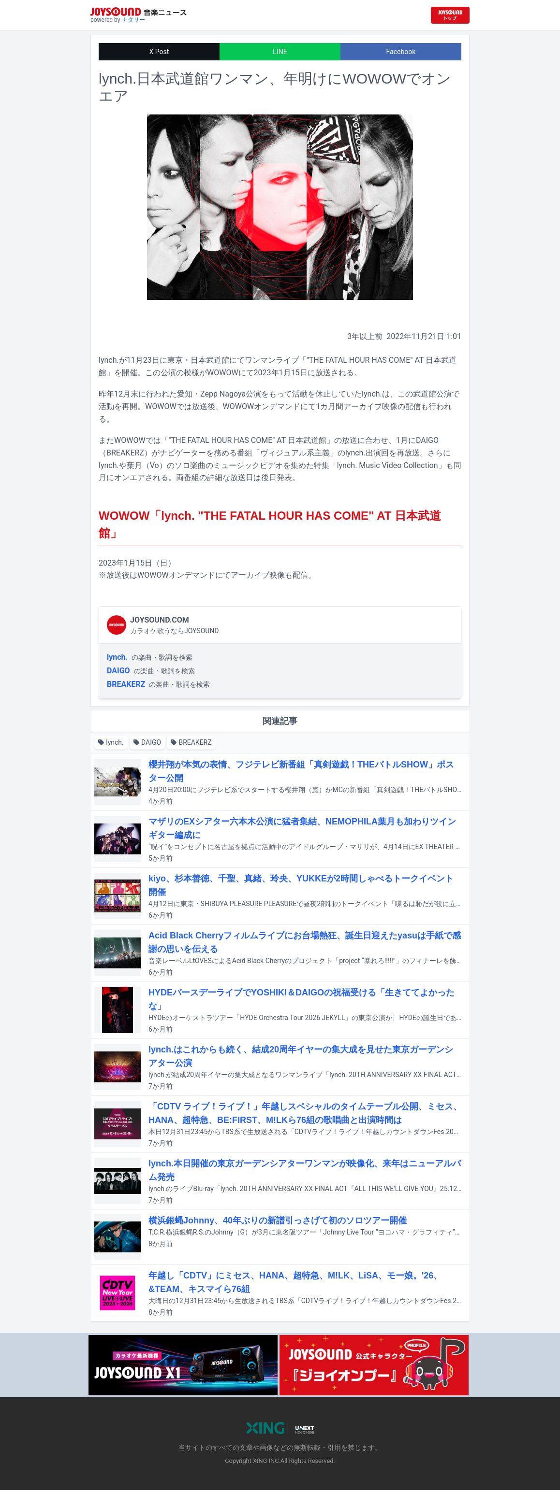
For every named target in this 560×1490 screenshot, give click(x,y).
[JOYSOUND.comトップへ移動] (450, 15)
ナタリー (133, 19)
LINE (280, 52)
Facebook (401, 52)
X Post (159, 52)
